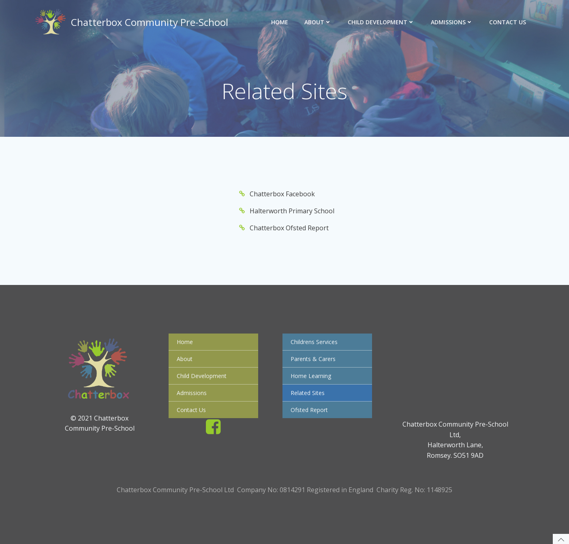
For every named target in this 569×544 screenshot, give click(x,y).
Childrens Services (314, 342)
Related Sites (308, 393)
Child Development (381, 22)
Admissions (452, 22)
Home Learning (311, 376)
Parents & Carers (313, 359)
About (318, 22)
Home (279, 22)
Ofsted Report (309, 410)
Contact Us (507, 22)
